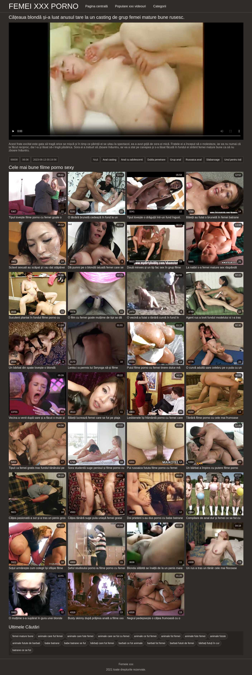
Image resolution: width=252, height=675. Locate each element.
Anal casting (109, 159)
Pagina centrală (96, 6)
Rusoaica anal (194, 159)
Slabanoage (213, 159)
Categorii (159, 6)
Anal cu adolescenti (132, 159)
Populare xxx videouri (130, 6)
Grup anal (175, 159)
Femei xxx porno (44, 6)
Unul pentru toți (232, 159)
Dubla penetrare (156, 159)
